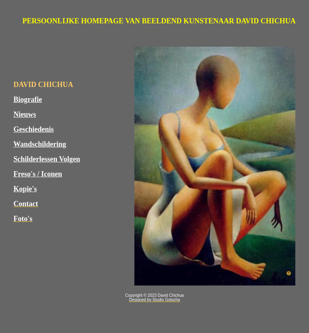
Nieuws (25, 114)
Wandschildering (39, 144)
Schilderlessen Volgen (47, 159)
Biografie (28, 99)
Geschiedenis (34, 129)
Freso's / (27, 174)
